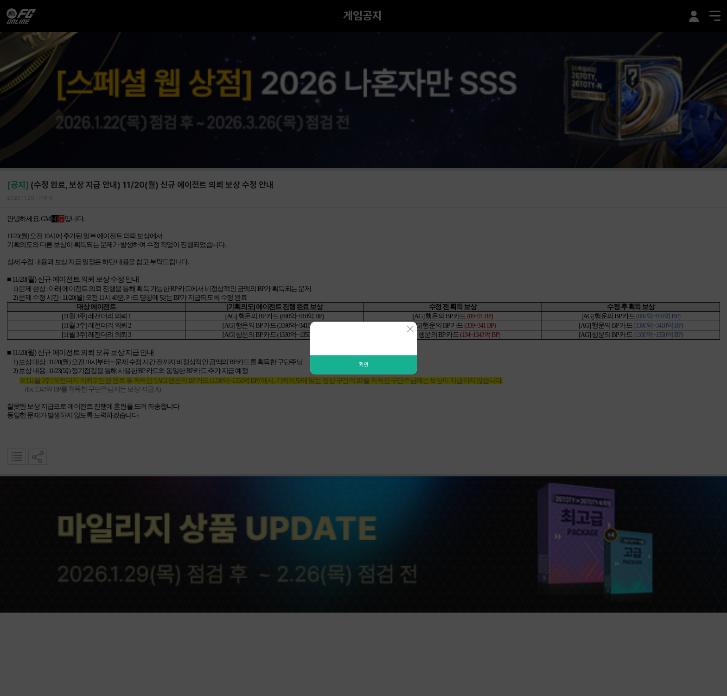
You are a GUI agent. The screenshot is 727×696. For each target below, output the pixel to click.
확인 (363, 364)
